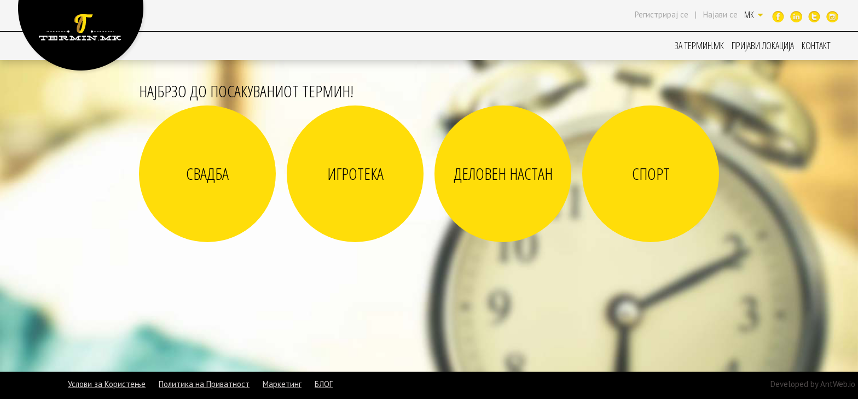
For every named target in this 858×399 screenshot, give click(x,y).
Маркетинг (282, 384)
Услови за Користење (107, 384)
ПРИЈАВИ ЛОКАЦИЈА (763, 45)
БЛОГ (324, 384)
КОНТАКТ (816, 45)
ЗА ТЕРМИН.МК (699, 45)
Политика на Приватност (204, 384)
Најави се (720, 14)
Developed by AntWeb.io (812, 384)
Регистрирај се (661, 14)
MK (753, 15)
